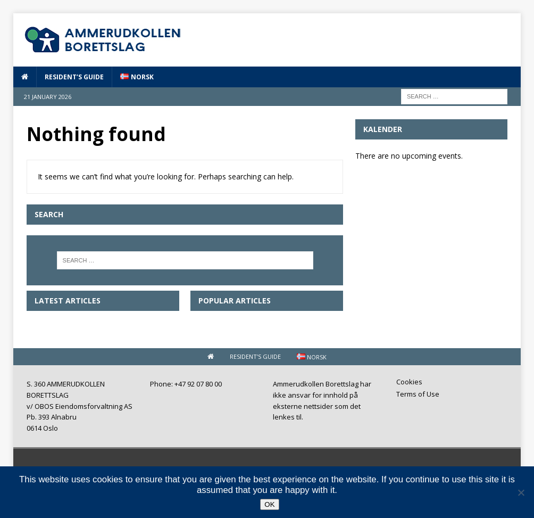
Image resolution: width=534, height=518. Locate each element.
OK (269, 504)
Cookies (409, 383)
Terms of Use (417, 394)
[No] (520, 492)
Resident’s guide (74, 76)
